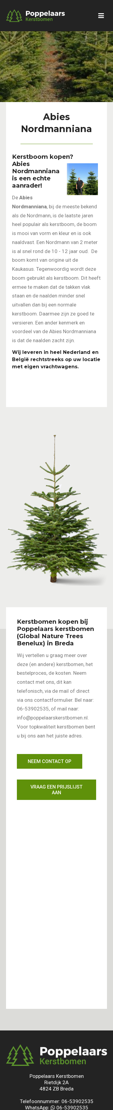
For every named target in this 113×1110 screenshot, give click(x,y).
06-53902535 (77, 1101)
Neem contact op (49, 761)
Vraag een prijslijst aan (56, 789)
